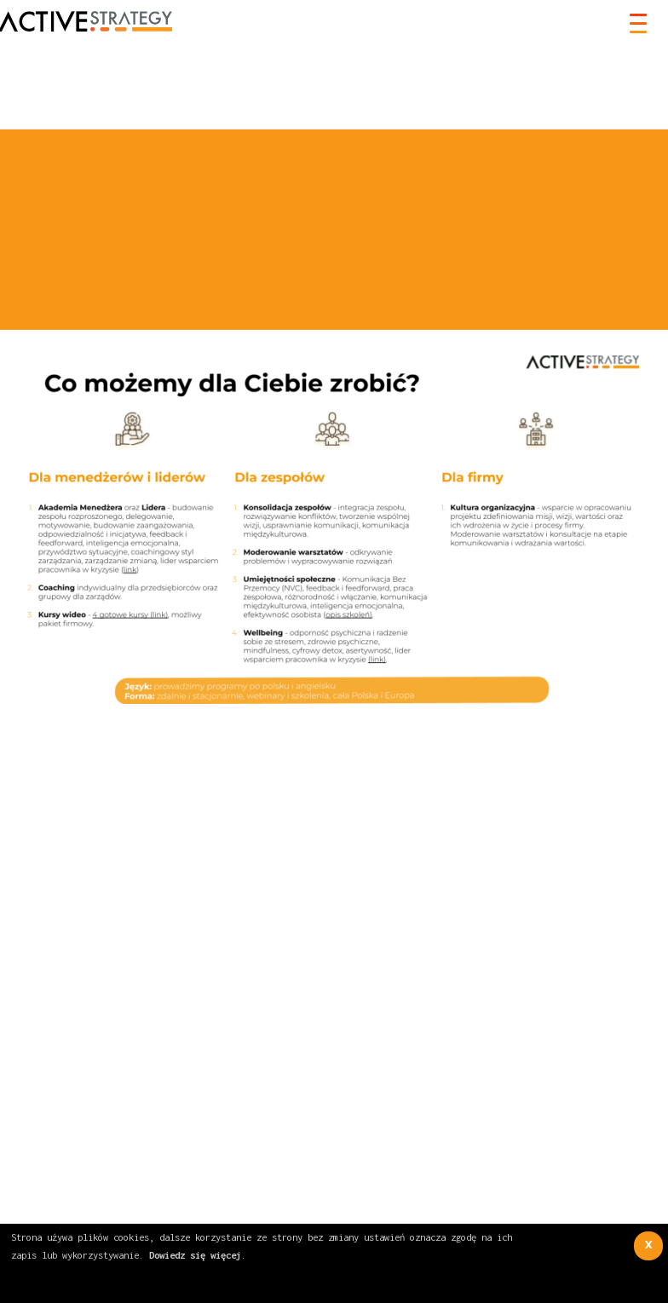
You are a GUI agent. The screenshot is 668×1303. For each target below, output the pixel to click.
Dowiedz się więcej (195, 1254)
